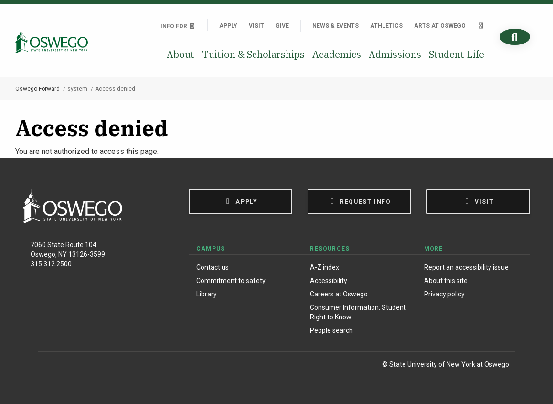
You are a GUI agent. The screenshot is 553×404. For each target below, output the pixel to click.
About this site (446, 280)
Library (206, 294)
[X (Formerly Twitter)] (91, 366)
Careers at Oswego (339, 294)
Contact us (212, 267)
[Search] (515, 37)
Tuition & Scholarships (253, 54)
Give (282, 25)
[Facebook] (50, 366)
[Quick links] (480, 26)
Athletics (386, 25)
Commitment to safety (231, 280)
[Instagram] (70, 366)
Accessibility (328, 280)
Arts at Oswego (440, 25)
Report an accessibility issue (466, 267)
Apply (228, 25)
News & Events (335, 25)
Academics (336, 54)
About (180, 54)
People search (331, 330)
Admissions (395, 54)
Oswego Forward (37, 89)
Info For (178, 26)
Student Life (456, 54)
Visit (256, 25)
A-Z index (324, 267)
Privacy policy (444, 294)
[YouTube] (110, 366)
